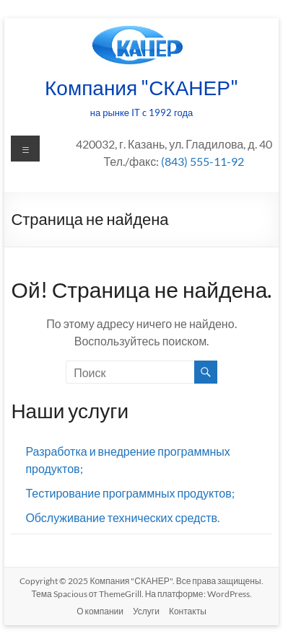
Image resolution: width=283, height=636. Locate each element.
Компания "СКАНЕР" (141, 87)
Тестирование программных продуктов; (129, 493)
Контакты (187, 611)
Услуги (146, 611)
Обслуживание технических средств (121, 517)
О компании (100, 611)
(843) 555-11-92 (202, 161)
